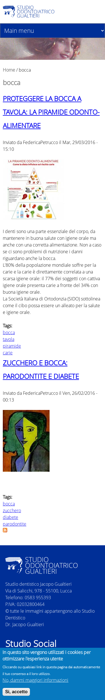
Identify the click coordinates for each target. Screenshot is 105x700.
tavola (8, 339)
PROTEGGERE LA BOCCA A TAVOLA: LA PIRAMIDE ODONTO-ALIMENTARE (51, 112)
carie (8, 353)
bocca (9, 332)
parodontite (14, 524)
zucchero (12, 510)
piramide (12, 346)
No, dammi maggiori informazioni (35, 681)
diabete (10, 517)
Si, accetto (16, 693)
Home (9, 70)
